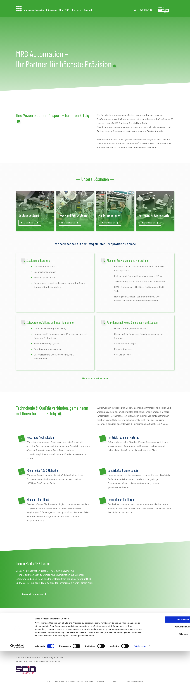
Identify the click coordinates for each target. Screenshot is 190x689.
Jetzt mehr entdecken (34, 594)
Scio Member (166, 10)
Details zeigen (140, 684)
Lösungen (51, 9)
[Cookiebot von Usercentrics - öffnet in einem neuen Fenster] (17, 684)
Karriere (76, 9)
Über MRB (64, 9)
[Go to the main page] (30, 9)
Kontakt (88, 9)
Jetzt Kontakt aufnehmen (142, 643)
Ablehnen (167, 671)
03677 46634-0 (32, 639)
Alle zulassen (168, 657)
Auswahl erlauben (168, 664)
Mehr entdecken (29, 222)
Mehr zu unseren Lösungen (95, 378)
